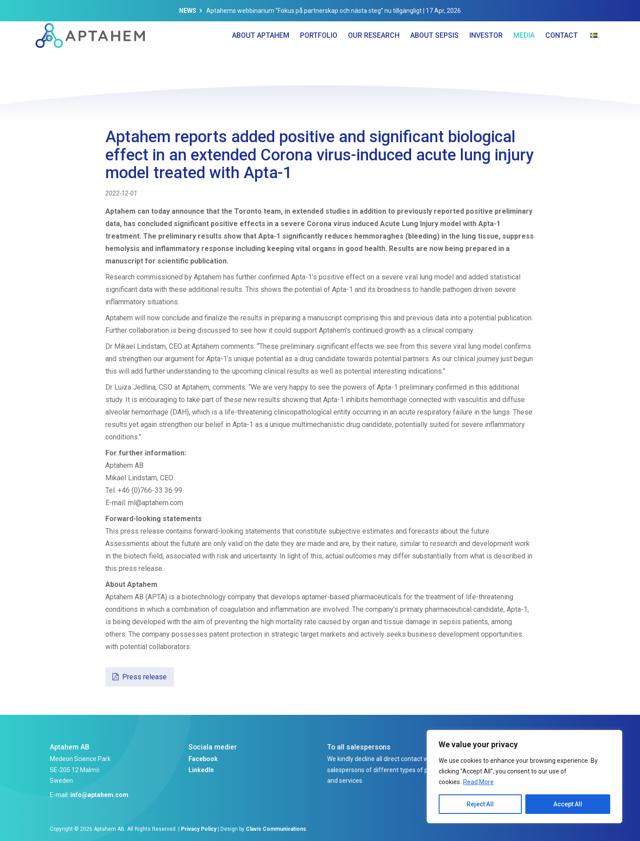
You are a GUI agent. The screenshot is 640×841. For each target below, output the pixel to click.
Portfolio (318, 53)
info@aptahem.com (99, 794)
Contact (561, 53)
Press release (144, 677)
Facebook (203, 758)
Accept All (567, 804)
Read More (478, 781)
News (187, 10)
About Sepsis (434, 53)
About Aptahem (260, 53)
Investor (486, 53)
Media (524, 53)
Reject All (480, 804)
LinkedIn (201, 769)
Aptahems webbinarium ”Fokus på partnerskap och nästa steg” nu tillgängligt (314, 10)
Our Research (374, 53)
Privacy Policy (198, 829)
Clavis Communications (276, 829)
